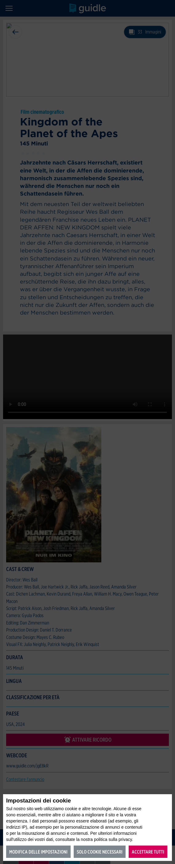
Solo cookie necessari (99, 852)
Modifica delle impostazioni (38, 852)
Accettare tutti (148, 852)
